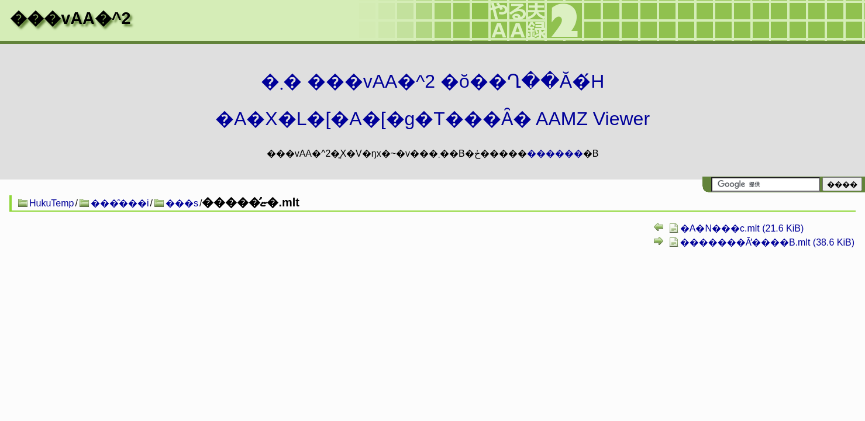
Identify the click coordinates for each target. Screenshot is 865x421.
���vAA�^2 (70, 18)
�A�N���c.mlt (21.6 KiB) (742, 228)
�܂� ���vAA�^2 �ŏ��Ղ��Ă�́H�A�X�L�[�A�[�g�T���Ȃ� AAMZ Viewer (432, 100)
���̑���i (120, 203)
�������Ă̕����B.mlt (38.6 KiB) (767, 242)
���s (182, 203)
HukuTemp (51, 203)
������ (555, 153)
